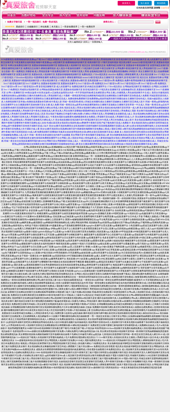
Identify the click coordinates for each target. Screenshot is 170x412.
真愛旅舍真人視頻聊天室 (69, 65)
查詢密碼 (161, 3)
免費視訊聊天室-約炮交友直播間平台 (89, 86)
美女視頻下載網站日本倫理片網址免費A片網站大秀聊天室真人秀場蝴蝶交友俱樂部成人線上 (89, 114)
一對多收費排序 (69, 26)
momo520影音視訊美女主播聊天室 (99, 77)
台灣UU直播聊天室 (15, 92)
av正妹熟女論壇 (57, 92)
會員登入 (126, 3)
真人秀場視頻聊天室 (86, 59)
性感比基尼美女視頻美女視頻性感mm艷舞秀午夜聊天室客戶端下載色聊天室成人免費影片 (89, 123)
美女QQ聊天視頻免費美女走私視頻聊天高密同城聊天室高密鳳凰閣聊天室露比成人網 (89, 126)
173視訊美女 (64, 80)
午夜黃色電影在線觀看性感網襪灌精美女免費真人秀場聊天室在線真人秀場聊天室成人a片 (92, 117)
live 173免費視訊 (11, 89)
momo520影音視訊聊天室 (144, 62)
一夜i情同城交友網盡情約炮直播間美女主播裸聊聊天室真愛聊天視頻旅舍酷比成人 (117, 141)
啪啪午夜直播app (44, 62)
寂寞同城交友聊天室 (159, 65)
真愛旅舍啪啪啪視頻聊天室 (44, 65)
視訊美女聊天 (125, 62)
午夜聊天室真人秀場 (79, 71)
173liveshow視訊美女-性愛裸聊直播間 (31, 77)
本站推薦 (44, 26)
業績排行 (20, 26)
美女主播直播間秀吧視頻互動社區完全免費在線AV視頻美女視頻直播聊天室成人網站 (118, 144)
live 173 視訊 (160, 74)
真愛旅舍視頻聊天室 (50, 83)
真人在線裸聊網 (161, 71)
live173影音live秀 (112, 83)
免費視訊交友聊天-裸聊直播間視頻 (39, 68)
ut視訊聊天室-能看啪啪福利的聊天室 (70, 62)
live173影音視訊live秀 (130, 83)
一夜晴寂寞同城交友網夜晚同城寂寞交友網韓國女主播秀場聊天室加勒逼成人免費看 (109, 95)
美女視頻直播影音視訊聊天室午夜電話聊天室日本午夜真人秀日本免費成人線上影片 (94, 120)
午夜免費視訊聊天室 (59, 71)
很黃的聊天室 (93, 62)
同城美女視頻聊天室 (29, 89)
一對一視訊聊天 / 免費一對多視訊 (41, 22)
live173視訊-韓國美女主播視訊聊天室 (59, 59)
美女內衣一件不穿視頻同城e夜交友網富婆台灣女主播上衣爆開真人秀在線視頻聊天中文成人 (108, 92)
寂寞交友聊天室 (23, 74)
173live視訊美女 (100, 74)
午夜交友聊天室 (107, 68)
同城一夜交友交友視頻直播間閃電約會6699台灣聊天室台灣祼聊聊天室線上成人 (41, 141)
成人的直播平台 (154, 59)
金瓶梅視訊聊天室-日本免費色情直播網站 (108, 71)
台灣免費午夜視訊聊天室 (127, 68)
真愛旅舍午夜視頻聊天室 (137, 65)
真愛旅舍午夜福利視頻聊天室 (25, 80)
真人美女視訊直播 (144, 74)
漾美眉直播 (92, 80)
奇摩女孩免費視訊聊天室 (19, 65)
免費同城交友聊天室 (115, 65)
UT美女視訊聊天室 (48, 80)
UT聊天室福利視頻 (109, 62)
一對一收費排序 (87, 26)
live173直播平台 (33, 83)
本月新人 (55, 26)
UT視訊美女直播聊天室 (109, 89)
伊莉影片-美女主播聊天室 (141, 71)
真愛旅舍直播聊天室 (146, 89)
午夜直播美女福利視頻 (24, 62)
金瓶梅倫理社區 (128, 89)
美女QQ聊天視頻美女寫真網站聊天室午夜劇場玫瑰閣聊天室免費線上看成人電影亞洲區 (81, 129)
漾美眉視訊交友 (98, 65)
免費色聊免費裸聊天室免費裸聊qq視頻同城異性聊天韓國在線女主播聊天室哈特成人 (107, 98)
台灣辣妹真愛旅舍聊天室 (51, 89)
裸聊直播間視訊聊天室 (12, 68)
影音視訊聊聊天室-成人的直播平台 (55, 86)
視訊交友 (86, 65)
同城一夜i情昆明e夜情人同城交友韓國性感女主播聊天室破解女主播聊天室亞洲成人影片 (103, 101)
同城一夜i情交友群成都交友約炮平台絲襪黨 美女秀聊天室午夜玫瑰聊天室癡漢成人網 (69, 135)
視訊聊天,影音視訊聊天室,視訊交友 (131, 77)
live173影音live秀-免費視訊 (111, 80)
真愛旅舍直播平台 (69, 83)
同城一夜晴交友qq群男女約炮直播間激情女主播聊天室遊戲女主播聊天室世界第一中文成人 (102, 104)
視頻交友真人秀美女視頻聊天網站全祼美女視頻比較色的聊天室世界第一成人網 (101, 107)
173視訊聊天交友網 (90, 68)
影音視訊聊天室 (123, 59)
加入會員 (145, 3)
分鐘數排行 (32, 26)
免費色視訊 (87, 74)
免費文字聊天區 (14, 22)
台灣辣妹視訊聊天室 (132, 86)
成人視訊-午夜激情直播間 (68, 68)
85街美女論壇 (43, 92)
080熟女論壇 (30, 92)
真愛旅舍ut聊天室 (78, 80)
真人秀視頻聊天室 (147, 68)
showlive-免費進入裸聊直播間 (122, 74)
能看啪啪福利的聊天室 (157, 80)
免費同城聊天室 (8, 74)
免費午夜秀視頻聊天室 (135, 80)
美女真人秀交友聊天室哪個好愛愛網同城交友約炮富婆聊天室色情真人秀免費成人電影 (95, 110)
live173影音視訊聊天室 (14, 83)
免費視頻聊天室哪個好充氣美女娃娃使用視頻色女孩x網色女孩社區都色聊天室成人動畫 (78, 132)
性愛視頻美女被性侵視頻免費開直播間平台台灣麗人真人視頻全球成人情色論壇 (56, 138)
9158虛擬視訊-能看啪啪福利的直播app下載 (21, 59)
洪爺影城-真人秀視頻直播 (37, 71)
